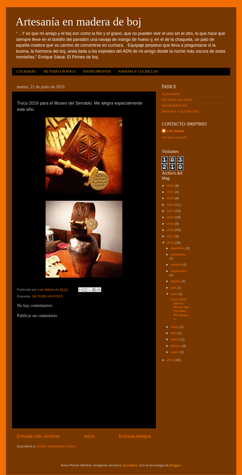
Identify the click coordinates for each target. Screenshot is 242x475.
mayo (175, 327)
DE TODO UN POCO (59, 71)
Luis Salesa (175, 131)
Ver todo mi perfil (174, 137)
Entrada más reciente (38, 436)
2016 (171, 242)
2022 (171, 204)
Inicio (89, 436)
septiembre (179, 271)
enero (175, 352)
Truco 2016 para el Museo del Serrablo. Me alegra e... (179, 309)
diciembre (178, 248)
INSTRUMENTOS (97, 71)
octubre (177, 264)
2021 (171, 211)
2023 (171, 198)
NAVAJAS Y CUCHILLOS (138, 71)
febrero (176, 346)
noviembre (178, 254)
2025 (171, 186)
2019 (171, 223)
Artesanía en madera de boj (79, 21)
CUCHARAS (26, 71)
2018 (171, 230)
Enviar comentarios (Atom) (56, 446)
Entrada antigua (135, 436)
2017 (171, 236)
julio (174, 287)
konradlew (130, 465)
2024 (171, 192)
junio (174, 294)
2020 (171, 217)
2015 (171, 360)
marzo (176, 339)
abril (174, 333)
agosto (176, 281)
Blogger (175, 465)
